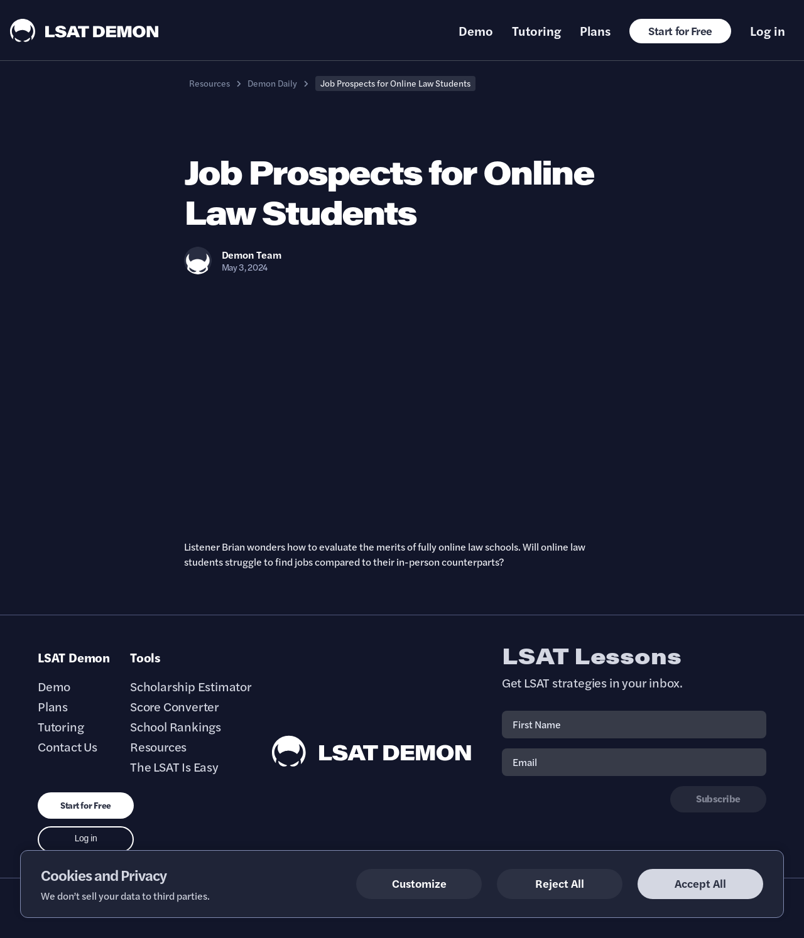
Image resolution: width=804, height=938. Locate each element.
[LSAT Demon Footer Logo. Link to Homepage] (372, 751)
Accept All (700, 883)
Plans (595, 31)
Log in (767, 31)
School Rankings (175, 726)
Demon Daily (272, 83)
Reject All (559, 883)
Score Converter (174, 706)
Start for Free (680, 30)
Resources (209, 83)
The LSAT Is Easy (174, 766)
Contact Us (67, 746)
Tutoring (536, 31)
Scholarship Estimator (191, 686)
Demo (476, 31)
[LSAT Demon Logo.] (84, 30)
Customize (419, 883)
